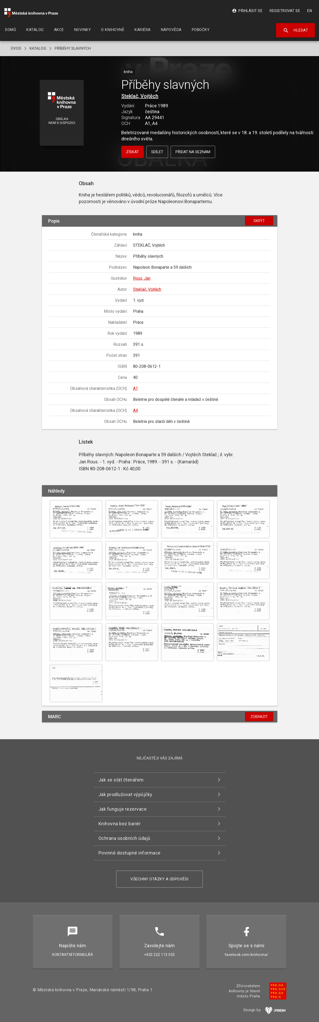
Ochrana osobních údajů (124, 838)
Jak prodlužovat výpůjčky (125, 794)
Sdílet (157, 152)
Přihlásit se (247, 10)
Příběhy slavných (72, 48)
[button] (61, 113)
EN (309, 11)
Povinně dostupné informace (129, 853)
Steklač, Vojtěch (139, 96)
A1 (135, 388)
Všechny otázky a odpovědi (159, 879)
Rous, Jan (141, 278)
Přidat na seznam (192, 152)
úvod (16, 48)
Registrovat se (285, 11)
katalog (37, 48)
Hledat (295, 30)
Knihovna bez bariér (119, 823)
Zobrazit (259, 717)
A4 (135, 410)
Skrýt (259, 221)
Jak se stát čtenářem (121, 780)
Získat (132, 152)
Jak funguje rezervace (122, 809)
